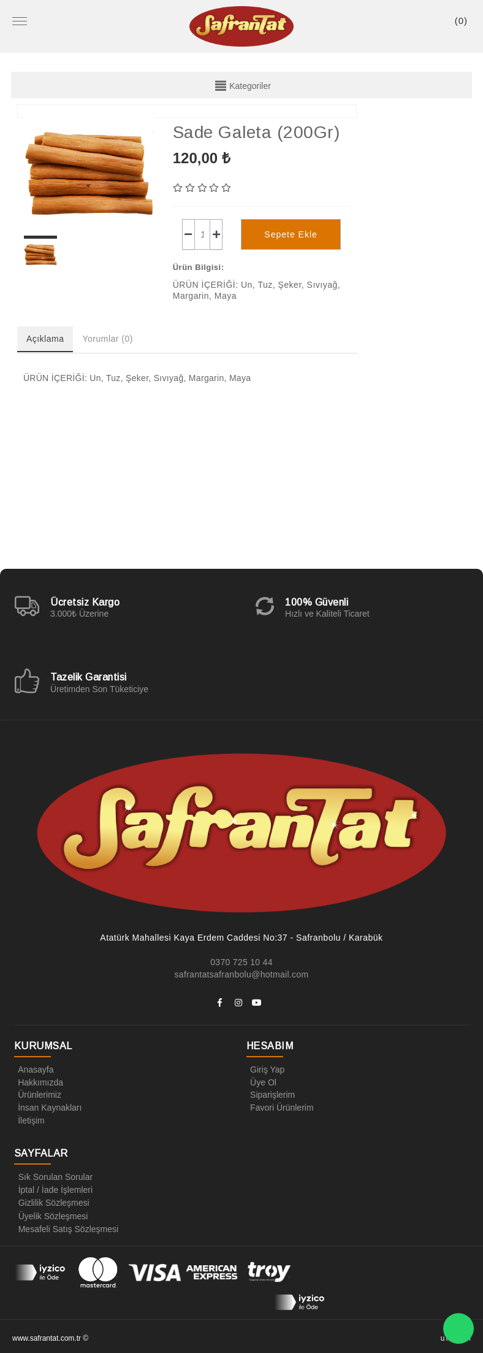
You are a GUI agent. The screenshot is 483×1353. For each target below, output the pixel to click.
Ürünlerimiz (37, 1094)
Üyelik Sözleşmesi (51, 1212)
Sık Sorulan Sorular (53, 1175)
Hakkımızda (38, 1082)
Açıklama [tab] (45, 339)
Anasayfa (33, 1069)
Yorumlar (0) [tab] (107, 339)
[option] (89, 173)
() (461, 20)
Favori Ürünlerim (279, 1106)
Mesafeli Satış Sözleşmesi (66, 1225)
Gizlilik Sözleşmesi (51, 1200)
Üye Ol (261, 1082)
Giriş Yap (265, 1069)
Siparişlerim (270, 1094)
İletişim (29, 1118)
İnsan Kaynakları (48, 1106)
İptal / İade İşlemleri (53, 1188)
